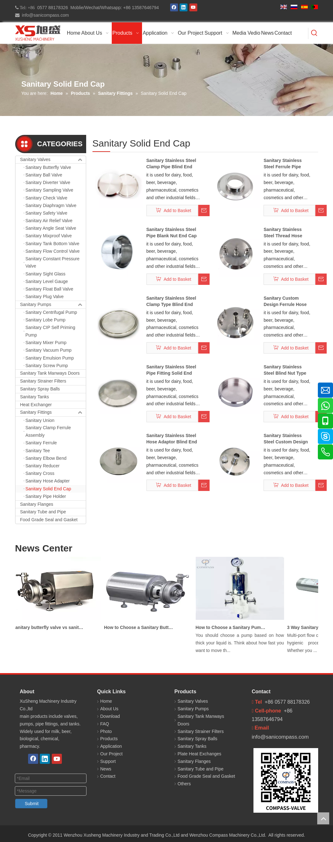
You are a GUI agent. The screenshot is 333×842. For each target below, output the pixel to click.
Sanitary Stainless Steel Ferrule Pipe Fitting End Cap (283, 164)
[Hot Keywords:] (314, 33)
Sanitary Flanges (36, 504)
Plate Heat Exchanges (200, 753)
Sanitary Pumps (53, 305)
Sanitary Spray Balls (40, 388)
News (105, 768)
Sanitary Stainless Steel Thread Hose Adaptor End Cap (283, 233)
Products (109, 738)
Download (110, 716)
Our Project (111, 753)
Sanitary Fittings (53, 412)
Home (106, 701)
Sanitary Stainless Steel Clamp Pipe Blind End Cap (171, 164)
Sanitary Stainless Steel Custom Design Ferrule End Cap (286, 439)
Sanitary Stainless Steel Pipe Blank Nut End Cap (171, 232)
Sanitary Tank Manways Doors (50, 373)
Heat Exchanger (36, 404)
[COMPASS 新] (285, 780)
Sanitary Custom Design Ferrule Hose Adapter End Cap (285, 302)
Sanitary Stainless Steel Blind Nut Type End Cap (285, 370)
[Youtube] (193, 7)
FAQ (104, 723)
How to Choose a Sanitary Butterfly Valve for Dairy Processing (141, 627)
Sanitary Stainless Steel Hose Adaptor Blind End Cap (171, 439)
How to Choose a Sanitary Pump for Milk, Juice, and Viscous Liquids (233, 627)
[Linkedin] (183, 7)
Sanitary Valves (53, 160)
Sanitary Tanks (34, 396)
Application (111, 746)
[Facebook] (174, 7)
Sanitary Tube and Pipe (43, 511)
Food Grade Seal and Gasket (49, 519)
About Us (109, 708)
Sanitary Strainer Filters (43, 381)
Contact (108, 776)
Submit (32, 803)
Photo (106, 731)
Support (108, 761)
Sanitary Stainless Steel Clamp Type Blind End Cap (171, 302)
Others (184, 783)
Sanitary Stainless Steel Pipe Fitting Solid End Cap (171, 370)
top (323, 818)
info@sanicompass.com (44, 15)
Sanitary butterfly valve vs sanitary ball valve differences (50, 627)
